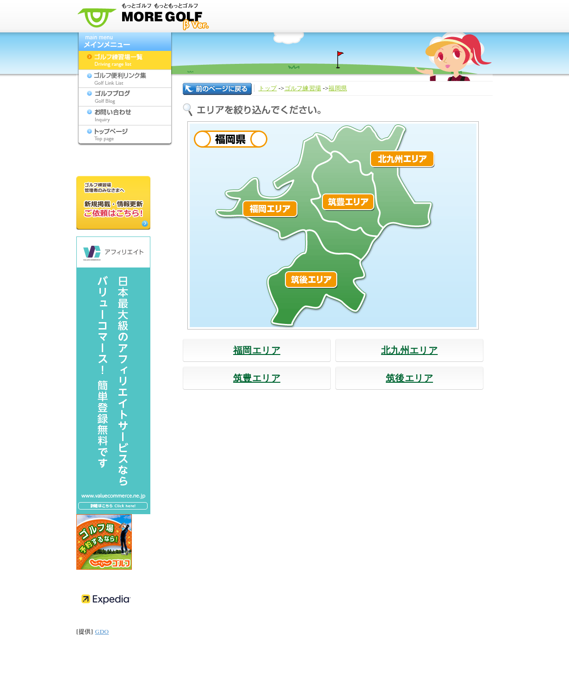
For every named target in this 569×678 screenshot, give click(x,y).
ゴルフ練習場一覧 (125, 60)
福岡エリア (256, 350)
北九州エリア (409, 350)
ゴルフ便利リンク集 (125, 78)
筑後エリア (409, 378)
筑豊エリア (256, 378)
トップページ (125, 134)
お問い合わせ (125, 115)
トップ (268, 88)
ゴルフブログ (125, 97)
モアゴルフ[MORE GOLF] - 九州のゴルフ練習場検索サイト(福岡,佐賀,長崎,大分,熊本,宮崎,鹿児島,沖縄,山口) (145, 16)
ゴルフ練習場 (303, 88)
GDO (102, 631)
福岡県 (337, 88)
